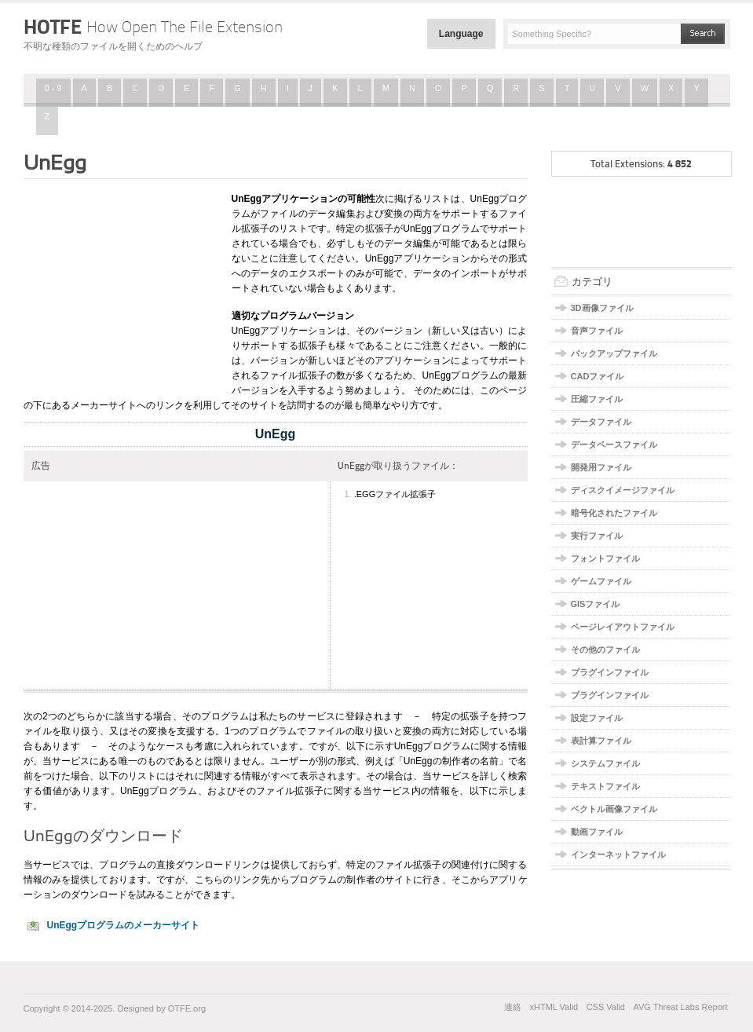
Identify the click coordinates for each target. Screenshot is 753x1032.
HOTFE (153, 26)
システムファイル (605, 763)
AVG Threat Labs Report (680, 1007)
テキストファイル (605, 786)
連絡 (512, 1007)
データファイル (601, 421)
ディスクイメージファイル (622, 490)
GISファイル (595, 604)
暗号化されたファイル (614, 513)
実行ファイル (597, 535)
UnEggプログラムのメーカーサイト (123, 925)
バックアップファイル (614, 353)
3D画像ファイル (602, 308)
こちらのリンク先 (233, 879)
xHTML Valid (553, 1007)
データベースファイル (614, 444)
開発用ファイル (601, 467)
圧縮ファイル (597, 399)
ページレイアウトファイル (622, 626)
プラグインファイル (610, 672)
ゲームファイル (601, 581)
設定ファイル (597, 718)
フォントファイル (605, 558)
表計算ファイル (601, 740)
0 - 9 (53, 88)
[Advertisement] (122, 285)
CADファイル (597, 376)
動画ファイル (597, 831)
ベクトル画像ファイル (614, 809)
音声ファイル (597, 330)
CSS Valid (606, 1007)
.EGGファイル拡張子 (395, 494)
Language (461, 33)
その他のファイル (605, 649)
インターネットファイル (618, 854)
